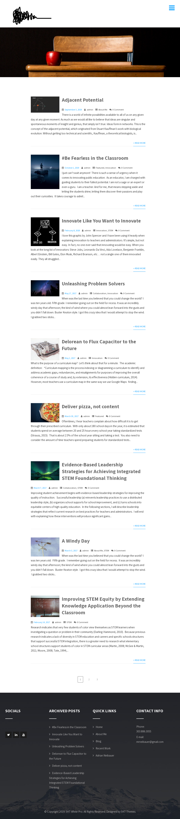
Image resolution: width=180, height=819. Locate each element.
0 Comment (118, 109)
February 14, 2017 (42, 622)
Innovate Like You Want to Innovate (101, 220)
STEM (110, 230)
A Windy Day (76, 540)
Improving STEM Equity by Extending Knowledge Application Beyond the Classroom (103, 605)
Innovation (110, 167)
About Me (102, 109)
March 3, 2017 (71, 550)
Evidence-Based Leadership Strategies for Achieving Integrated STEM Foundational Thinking (101, 471)
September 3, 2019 (73, 109)
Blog (98, 741)
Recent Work (103, 748)
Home (99, 727)
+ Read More (139, 142)
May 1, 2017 (70, 358)
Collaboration (99, 293)
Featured (100, 167)
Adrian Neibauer (105, 755)
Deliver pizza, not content (90, 406)
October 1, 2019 (72, 167)
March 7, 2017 (40, 487)
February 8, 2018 (72, 230)
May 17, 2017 (70, 293)
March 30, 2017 (72, 416)
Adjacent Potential (82, 99)
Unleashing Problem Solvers (93, 283)
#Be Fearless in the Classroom (95, 157)
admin (90, 109)
